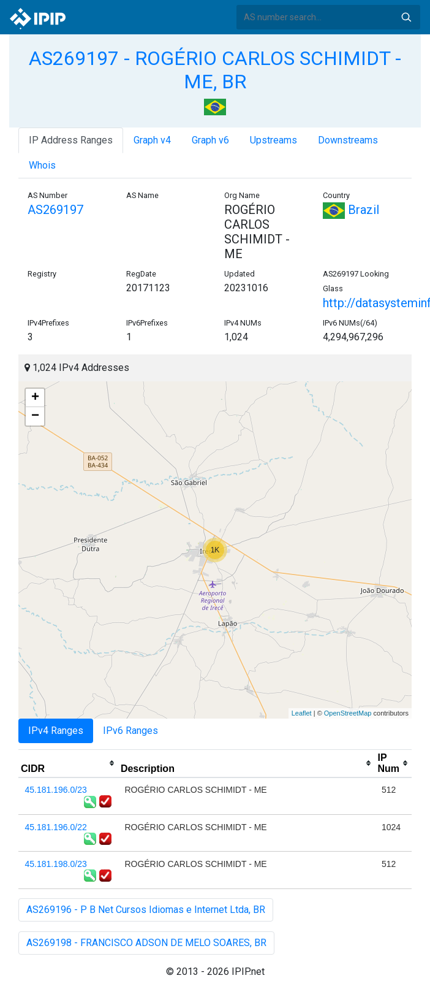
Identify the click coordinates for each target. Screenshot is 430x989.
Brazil (351, 209)
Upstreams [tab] (273, 140)
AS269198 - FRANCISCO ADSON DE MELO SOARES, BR (146, 943)
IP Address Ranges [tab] (71, 140)
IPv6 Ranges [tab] (130, 730)
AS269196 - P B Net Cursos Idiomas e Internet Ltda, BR (145, 909)
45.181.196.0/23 (56, 790)
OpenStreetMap (348, 713)
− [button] (35, 416)
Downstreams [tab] (348, 140)
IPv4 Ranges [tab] (55, 730)
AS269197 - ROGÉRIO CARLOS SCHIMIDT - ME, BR (215, 70)
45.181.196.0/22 (56, 827)
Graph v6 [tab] (210, 140)
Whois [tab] (42, 165)
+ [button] (35, 398)
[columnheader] (68, 763)
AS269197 (55, 209)
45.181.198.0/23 (56, 864)
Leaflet (302, 713)
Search (406, 17)
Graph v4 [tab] (152, 140)
